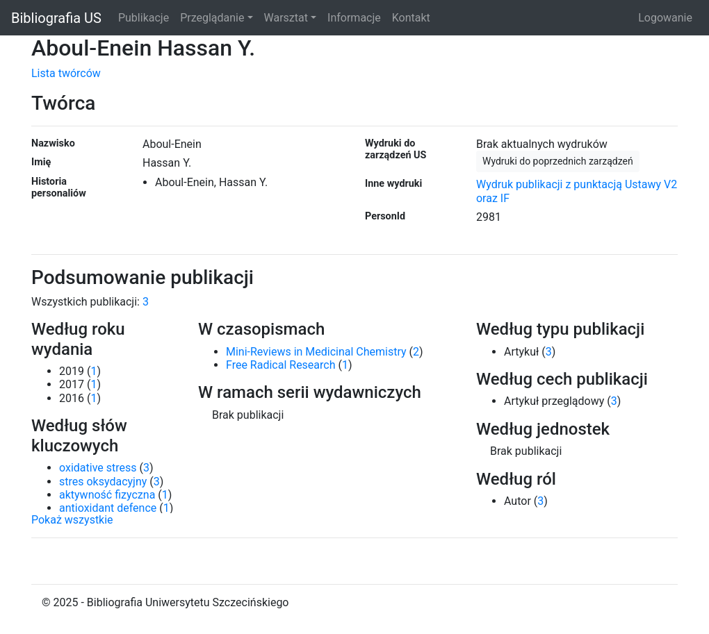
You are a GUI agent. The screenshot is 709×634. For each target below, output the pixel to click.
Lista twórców (66, 73)
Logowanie (665, 17)
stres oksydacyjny (103, 481)
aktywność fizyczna (107, 494)
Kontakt (411, 17)
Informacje (354, 17)
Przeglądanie (212, 17)
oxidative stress (98, 467)
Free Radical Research (281, 365)
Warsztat (286, 17)
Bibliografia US (56, 18)
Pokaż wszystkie (72, 519)
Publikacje (143, 17)
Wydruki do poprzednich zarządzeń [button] (557, 161)
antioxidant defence (107, 508)
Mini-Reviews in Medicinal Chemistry (316, 351)
